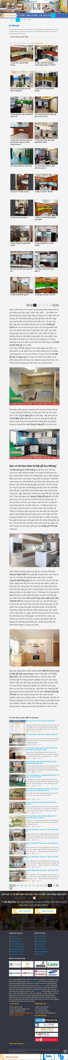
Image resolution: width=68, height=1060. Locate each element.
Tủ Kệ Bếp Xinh (14, 1047)
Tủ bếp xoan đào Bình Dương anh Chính (45, 218)
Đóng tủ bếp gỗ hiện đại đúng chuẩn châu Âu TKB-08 (41, 803)
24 (41, 885)
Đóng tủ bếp (19, 15)
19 (22, 885)
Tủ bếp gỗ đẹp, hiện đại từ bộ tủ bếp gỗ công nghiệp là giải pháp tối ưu (41, 762)
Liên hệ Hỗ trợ (40, 954)
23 (37, 885)
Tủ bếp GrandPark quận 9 (19, 295)
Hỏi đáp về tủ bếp (41, 936)
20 (25, 885)
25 (45, 885)
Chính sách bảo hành (17, 946)
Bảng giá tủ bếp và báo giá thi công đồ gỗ (40, 721)
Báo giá (40, 20)
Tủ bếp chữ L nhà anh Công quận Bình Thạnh (44, 141)
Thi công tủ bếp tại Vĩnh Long (21, 166)
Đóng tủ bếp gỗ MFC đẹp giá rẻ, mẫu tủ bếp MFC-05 (42, 830)
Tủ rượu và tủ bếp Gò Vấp (19, 192)
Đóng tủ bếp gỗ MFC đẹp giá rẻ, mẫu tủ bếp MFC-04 (42, 844)
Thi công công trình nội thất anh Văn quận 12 (45, 167)
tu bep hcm (42, 985)
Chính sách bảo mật (16, 951)
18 (17, 885)
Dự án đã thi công (15, 939)
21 (29, 885)
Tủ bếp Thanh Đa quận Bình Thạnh (20, 244)
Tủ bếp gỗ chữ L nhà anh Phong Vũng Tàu (21, 115)
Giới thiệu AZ (14, 936)
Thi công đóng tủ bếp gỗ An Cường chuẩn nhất (41, 734)
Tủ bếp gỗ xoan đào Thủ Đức (45, 295)
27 (54, 885)
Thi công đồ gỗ (28, 20)
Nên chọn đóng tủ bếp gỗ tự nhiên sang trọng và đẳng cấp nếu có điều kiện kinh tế (42, 789)
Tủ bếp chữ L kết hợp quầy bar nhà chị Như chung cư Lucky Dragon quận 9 (21, 142)
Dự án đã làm (52, 20)
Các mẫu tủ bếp (41, 939)
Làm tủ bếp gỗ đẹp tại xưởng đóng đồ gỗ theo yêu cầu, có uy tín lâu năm (43, 776)
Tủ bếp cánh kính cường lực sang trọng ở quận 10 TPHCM (45, 64)
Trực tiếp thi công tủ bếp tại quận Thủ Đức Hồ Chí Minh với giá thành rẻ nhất (41, 749)
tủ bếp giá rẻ (38, 991)
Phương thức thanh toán (18, 944)
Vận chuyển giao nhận (17, 949)
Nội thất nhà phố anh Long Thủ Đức (21, 270)
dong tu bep (33, 981)
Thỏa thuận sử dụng (16, 954)
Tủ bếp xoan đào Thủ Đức (44, 192)
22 (33, 885)
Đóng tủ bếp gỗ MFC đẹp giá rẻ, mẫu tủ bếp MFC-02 (42, 871)
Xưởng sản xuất (15, 941)
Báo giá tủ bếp (40, 944)
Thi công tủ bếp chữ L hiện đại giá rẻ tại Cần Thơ (45, 115)
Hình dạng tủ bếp (10, 20)
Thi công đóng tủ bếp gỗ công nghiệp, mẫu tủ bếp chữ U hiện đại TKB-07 (41, 817)
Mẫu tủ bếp (32, 15)
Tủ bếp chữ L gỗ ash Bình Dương (19, 64)
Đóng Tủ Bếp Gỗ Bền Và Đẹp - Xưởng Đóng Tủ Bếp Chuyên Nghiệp (8, 15)
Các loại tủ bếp (46, 15)
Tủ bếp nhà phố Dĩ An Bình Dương (44, 244)
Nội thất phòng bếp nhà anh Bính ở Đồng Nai (20, 89)
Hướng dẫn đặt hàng (42, 951)
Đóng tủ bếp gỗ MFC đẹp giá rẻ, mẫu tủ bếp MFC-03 (42, 857)
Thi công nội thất (41, 949)
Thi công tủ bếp (40, 946)
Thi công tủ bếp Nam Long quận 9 (44, 270)
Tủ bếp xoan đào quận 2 (19, 217)
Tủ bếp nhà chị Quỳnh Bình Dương (44, 89)
